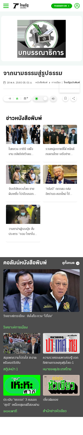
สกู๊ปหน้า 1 (10, 369)
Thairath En (61, 6)
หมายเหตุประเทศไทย (57, 369)
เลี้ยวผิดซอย (50, 400)
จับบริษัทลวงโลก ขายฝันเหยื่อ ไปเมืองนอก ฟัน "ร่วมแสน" (21, 192)
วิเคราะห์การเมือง (15, 327)
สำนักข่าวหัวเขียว (55, 411)
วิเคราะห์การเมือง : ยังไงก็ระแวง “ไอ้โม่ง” (28, 316)
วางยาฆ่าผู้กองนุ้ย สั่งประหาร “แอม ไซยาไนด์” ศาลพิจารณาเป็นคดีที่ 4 (23, 232)
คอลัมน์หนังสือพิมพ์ (25, 263)
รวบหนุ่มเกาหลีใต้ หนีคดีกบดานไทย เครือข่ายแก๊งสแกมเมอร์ (60, 152)
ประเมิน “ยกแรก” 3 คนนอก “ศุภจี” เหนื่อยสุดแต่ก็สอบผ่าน (21, 402)
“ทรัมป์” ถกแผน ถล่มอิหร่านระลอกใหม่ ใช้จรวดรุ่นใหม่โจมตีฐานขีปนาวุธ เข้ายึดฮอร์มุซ (59, 192)
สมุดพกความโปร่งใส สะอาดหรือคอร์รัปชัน (20, 360)
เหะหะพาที (10, 411)
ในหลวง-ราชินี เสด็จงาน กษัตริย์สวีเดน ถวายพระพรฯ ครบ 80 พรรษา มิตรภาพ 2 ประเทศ (22, 152)
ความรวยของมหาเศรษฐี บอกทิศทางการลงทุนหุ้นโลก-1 (60, 360)
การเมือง (56, 82)
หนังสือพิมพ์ (41, 82)
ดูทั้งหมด (71, 263)
